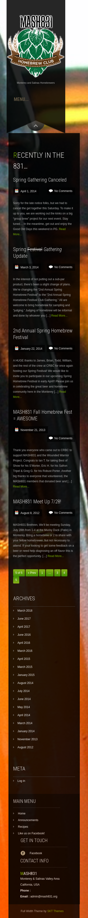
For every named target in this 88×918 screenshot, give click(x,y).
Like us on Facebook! (31, 833)
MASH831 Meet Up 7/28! (37, 502)
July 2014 (24, 691)
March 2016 (25, 651)
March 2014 (25, 723)
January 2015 (26, 675)
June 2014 (24, 699)
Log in (21, 781)
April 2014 (24, 715)
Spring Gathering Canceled (40, 180)
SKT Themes (55, 911)
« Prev (32, 572)
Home (22, 813)
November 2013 (28, 739)
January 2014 (26, 731)
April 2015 (24, 659)
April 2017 (24, 626)
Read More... (59, 315)
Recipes (23, 826)
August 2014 (25, 683)
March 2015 (25, 667)
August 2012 (25, 747)
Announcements (28, 820)
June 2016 (24, 634)
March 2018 (25, 610)
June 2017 (24, 618)
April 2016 (24, 642)
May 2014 (24, 707)
